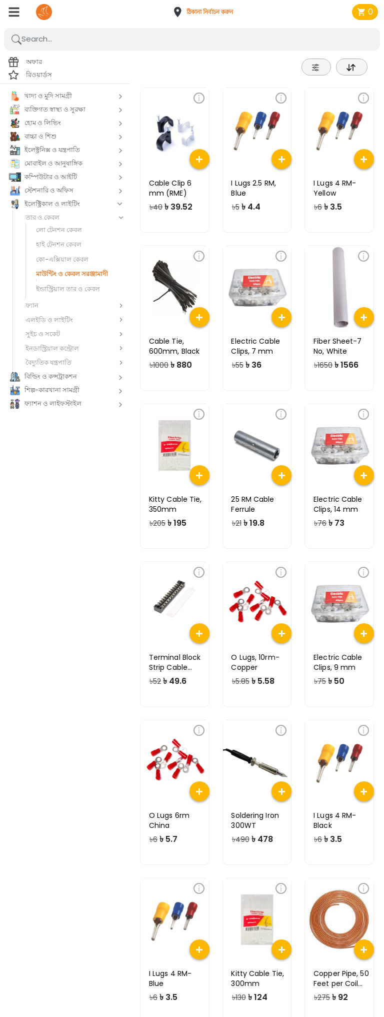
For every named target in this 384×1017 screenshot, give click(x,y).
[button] (206, 12)
